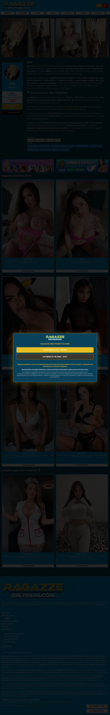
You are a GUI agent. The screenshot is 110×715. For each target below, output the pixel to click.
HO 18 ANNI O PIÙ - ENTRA (55, 349)
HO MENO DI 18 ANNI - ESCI (55, 357)
